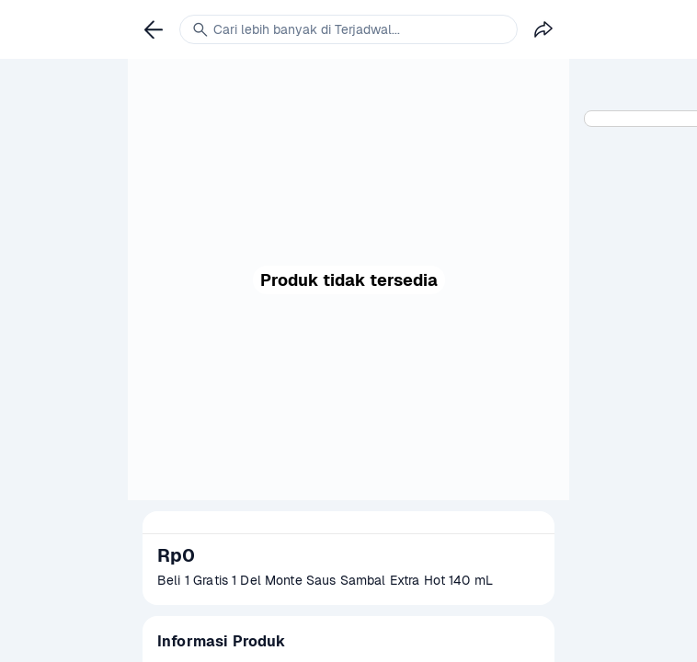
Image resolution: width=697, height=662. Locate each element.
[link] (154, 29)
